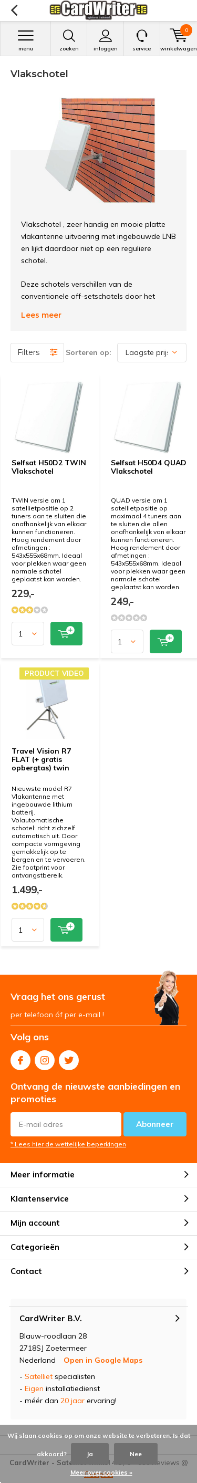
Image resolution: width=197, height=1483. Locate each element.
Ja (90, 1454)
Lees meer (41, 315)
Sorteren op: (88, 352)
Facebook (20, 1058)
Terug (14, 10)
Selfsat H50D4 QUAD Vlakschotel (148, 467)
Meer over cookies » (101, 1472)
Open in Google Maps (103, 1360)
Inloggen (105, 40)
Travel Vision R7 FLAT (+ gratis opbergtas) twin (41, 759)
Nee (136, 1454)
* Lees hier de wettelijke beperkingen (68, 1144)
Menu (25, 40)
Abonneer (155, 1124)
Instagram (45, 1058)
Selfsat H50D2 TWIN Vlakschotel (49, 467)
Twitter (69, 1058)
